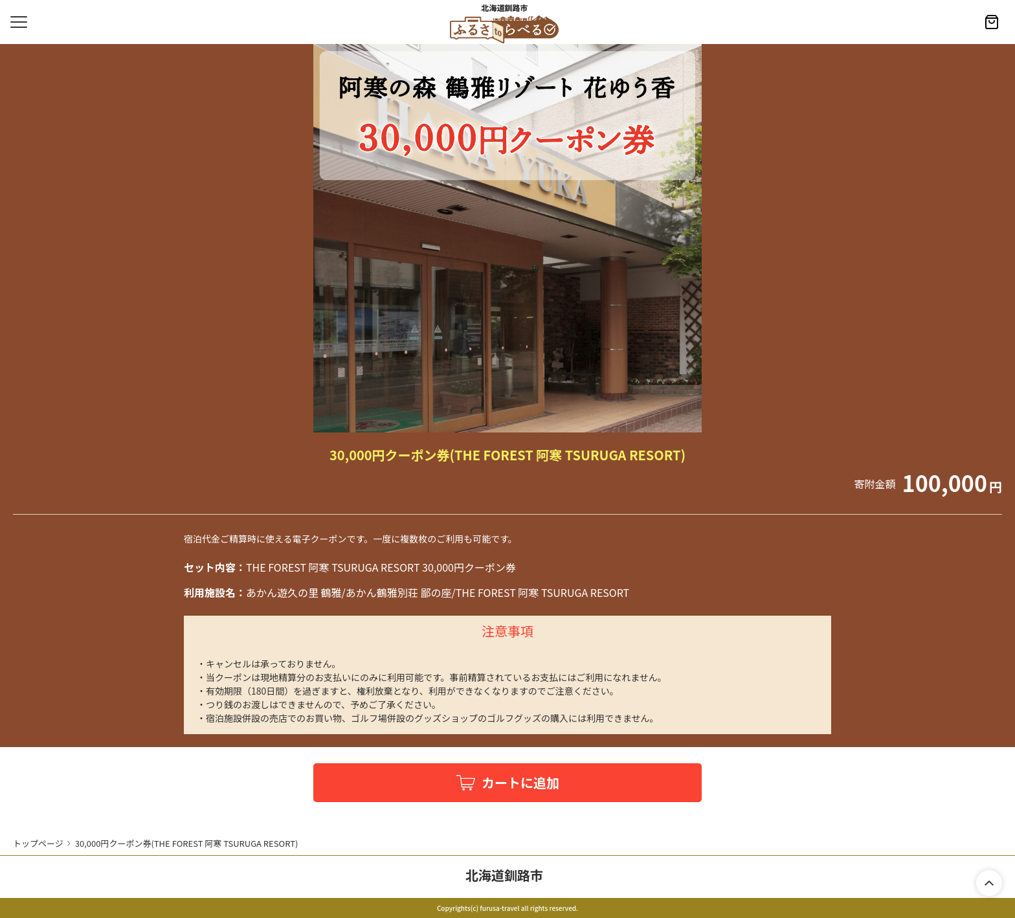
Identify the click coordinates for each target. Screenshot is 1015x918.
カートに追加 (520, 782)
